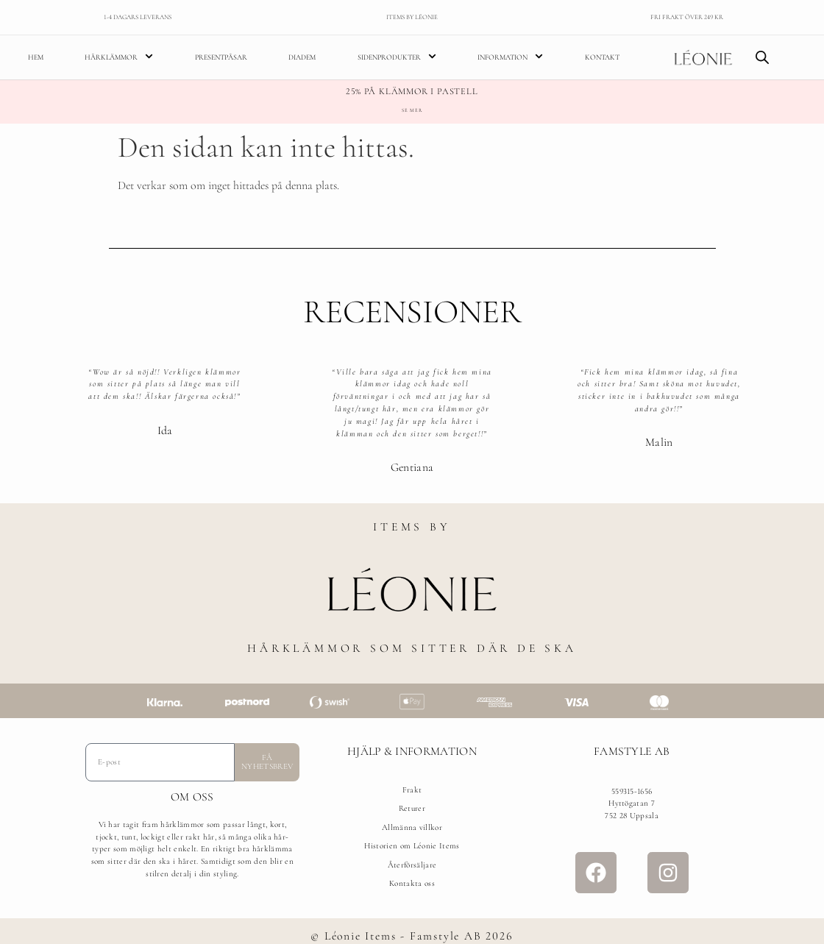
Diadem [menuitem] (302, 57)
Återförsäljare (412, 865)
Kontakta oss (412, 883)
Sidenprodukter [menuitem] (397, 57)
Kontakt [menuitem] (602, 57)
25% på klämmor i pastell (411, 91)
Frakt (412, 790)
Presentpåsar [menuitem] (221, 57)
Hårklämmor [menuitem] (119, 57)
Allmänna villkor (412, 827)
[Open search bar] (762, 57)
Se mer (412, 110)
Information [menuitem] (510, 57)
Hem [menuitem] (35, 57)
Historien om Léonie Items (411, 846)
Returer (412, 808)
